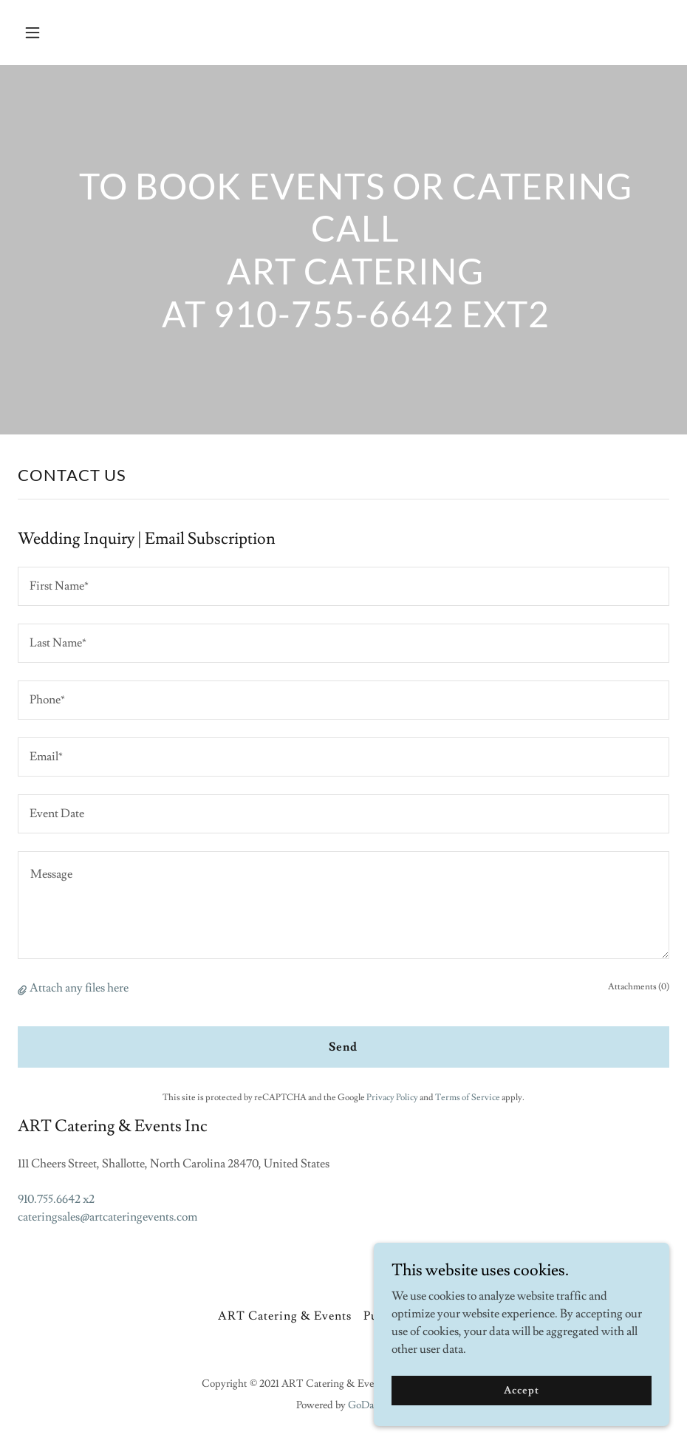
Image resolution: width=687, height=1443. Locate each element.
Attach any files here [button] (79, 987)
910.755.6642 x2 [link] (56, 1199)
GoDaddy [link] (369, 1405)
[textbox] (343, 586)
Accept (521, 1420)
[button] (93, 32)
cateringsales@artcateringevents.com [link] (107, 1217)
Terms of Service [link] (467, 1097)
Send (343, 1047)
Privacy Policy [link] (392, 1097)
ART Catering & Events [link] (285, 1316)
